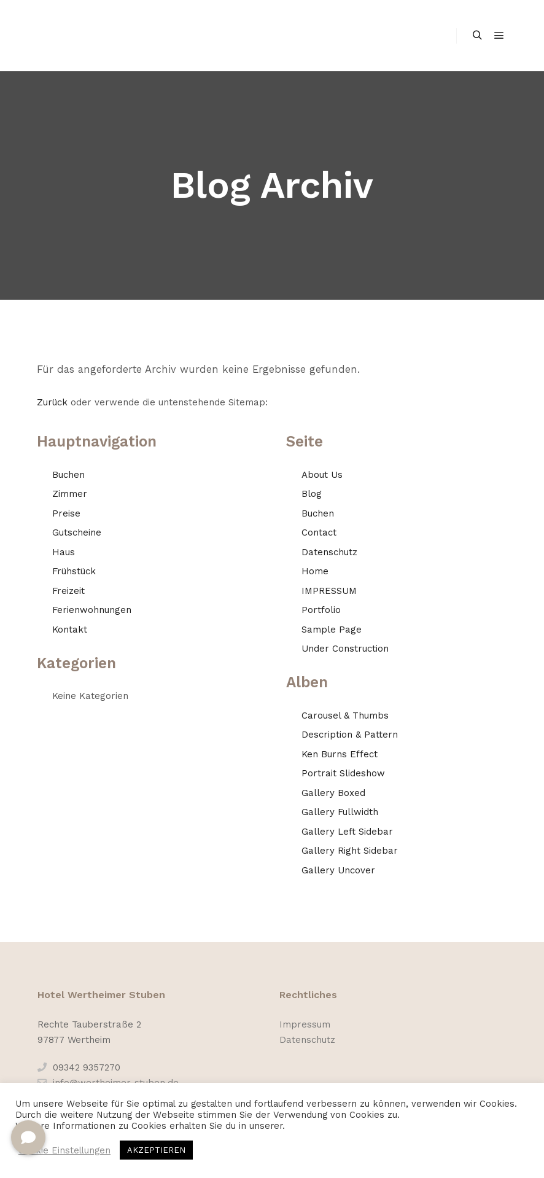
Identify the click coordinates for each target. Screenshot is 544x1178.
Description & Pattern (349, 734)
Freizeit (68, 590)
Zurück (52, 402)
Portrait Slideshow (343, 773)
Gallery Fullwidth (339, 811)
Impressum (304, 1024)
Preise (66, 513)
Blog (311, 493)
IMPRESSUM (329, 590)
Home (314, 571)
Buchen (68, 474)
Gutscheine (76, 532)
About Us (322, 474)
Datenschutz (329, 552)
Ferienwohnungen (91, 609)
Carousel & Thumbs (345, 715)
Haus (63, 552)
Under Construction (345, 648)
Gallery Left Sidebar (347, 831)
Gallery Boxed (333, 792)
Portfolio (321, 609)
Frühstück (74, 571)
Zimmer (69, 493)
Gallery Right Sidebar (349, 850)
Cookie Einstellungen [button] (64, 1150)
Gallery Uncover (338, 870)
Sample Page (331, 629)
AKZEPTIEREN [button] (156, 1150)
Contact (318, 532)
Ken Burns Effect (339, 754)
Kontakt (69, 629)
